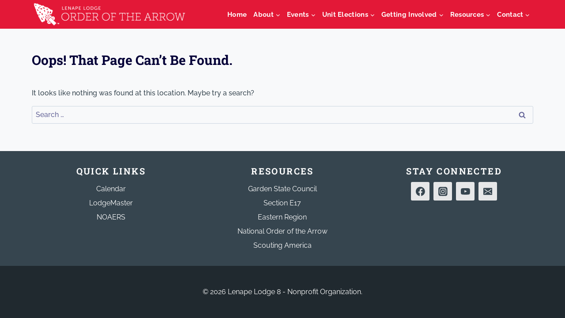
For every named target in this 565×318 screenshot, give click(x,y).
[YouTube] (465, 191)
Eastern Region (282, 217)
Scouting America (282, 245)
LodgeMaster (111, 203)
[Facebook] (420, 191)
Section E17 (282, 203)
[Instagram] (442, 191)
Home (237, 15)
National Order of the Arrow (282, 231)
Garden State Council (282, 189)
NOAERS (111, 217)
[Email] (487, 191)
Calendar (111, 189)
